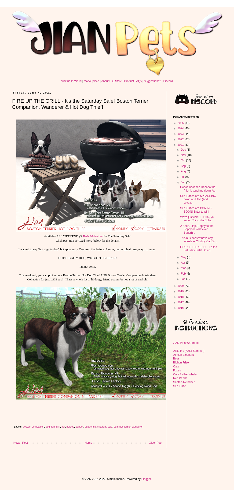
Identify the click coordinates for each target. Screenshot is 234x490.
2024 (181, 128)
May (184, 257)
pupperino (90, 426)
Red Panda (180, 378)
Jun (183, 182)
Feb (183, 273)
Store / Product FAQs (128, 81)
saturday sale (104, 426)
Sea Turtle (179, 386)
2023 (181, 133)
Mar (183, 268)
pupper (79, 426)
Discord (168, 81)
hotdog (70, 426)
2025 (181, 123)
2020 (181, 285)
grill (58, 426)
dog (48, 426)
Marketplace (91, 81)
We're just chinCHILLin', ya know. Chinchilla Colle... (197, 218)
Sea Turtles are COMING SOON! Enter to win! (196, 210)
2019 (181, 291)
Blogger (146, 479)
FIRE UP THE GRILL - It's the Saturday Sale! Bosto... (198, 248)
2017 (181, 302)
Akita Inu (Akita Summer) (188, 350)
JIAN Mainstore (92, 236)
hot (63, 426)
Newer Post (20, 442)
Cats (176, 366)
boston (26, 426)
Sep (184, 166)
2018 (181, 296)
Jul (183, 177)
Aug (184, 171)
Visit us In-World (71, 81)
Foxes (177, 370)
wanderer (137, 426)
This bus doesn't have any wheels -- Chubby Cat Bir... (198, 239)
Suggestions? (152, 81)
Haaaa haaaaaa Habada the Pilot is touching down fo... (198, 188)
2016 (181, 307)
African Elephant (183, 354)
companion (38, 426)
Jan (183, 279)
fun (53, 426)
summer (118, 426)
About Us (107, 81)
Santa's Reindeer (184, 382)
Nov (184, 155)
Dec (184, 149)
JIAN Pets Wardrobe (186, 343)
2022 (181, 139)
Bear (176, 358)
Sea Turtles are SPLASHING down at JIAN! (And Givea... (198, 199)
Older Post (155, 442)
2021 (181, 144)
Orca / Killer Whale (185, 374)
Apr (183, 262)
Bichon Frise (181, 362)
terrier (127, 426)
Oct (183, 160)
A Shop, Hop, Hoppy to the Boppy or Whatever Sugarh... (196, 229)
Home (88, 442)
